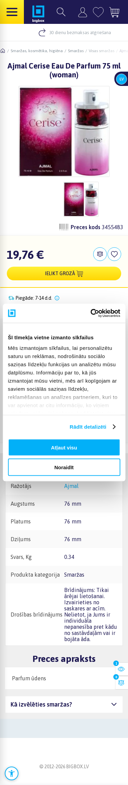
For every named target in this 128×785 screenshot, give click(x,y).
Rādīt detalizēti (88, 427)
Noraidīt (64, 467)
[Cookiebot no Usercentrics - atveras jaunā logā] (91, 313)
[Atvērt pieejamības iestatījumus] (11, 773)
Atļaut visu (64, 447)
